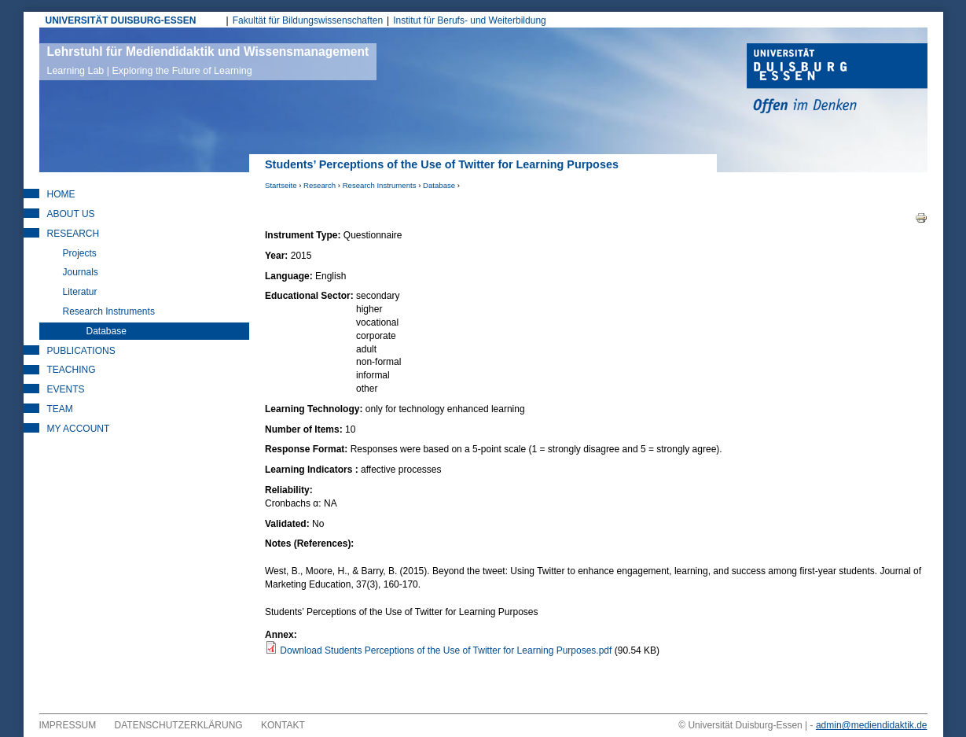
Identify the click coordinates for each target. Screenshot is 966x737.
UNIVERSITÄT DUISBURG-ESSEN (121, 20)
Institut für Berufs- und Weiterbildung (469, 20)
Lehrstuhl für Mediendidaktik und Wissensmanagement (208, 60)
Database (439, 185)
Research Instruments (380, 185)
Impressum (68, 725)
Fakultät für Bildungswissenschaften (308, 20)
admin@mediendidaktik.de (871, 725)
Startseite (281, 185)
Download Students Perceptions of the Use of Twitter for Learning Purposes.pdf (446, 650)
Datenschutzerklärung (179, 725)
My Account (78, 428)
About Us (71, 213)
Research (319, 185)
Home (61, 194)
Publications (81, 350)
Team (60, 409)
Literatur (80, 291)
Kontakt (283, 725)
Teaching (71, 369)
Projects (80, 253)
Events (66, 389)
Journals (80, 272)
